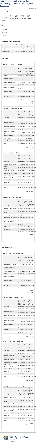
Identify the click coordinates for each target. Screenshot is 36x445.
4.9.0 (21, 442)
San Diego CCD (5, 49)
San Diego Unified (5, 51)
